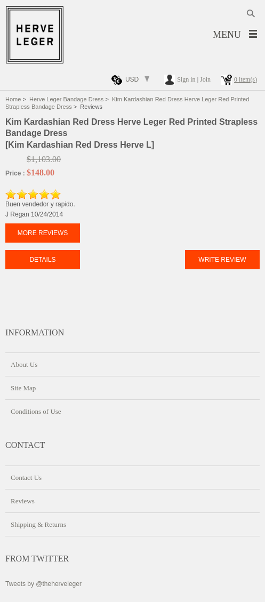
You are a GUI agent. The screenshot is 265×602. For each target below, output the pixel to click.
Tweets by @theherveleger (43, 584)
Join (205, 79)
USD (132, 79)
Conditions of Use (36, 411)
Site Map (23, 388)
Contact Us (26, 477)
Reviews (23, 501)
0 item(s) (245, 79)
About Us (24, 364)
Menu (227, 34)
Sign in (186, 79)
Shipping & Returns (38, 524)
